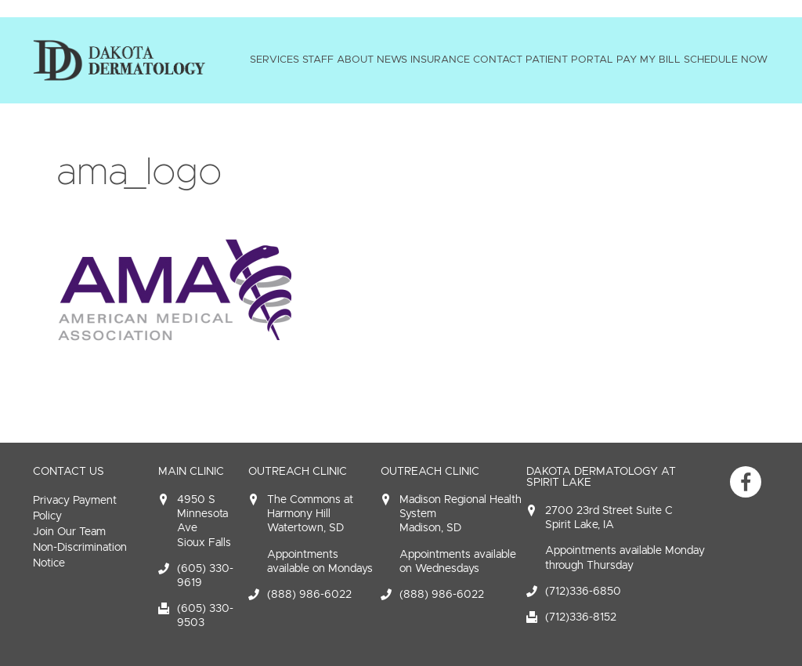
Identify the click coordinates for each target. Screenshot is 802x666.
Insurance (440, 59)
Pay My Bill (648, 59)
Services (274, 59)
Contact (497, 59)
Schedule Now (726, 59)
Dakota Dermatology (119, 60)
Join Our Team (69, 532)
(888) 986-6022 (309, 594)
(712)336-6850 (583, 591)
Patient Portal (569, 59)
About (355, 59)
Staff (318, 59)
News (392, 59)
